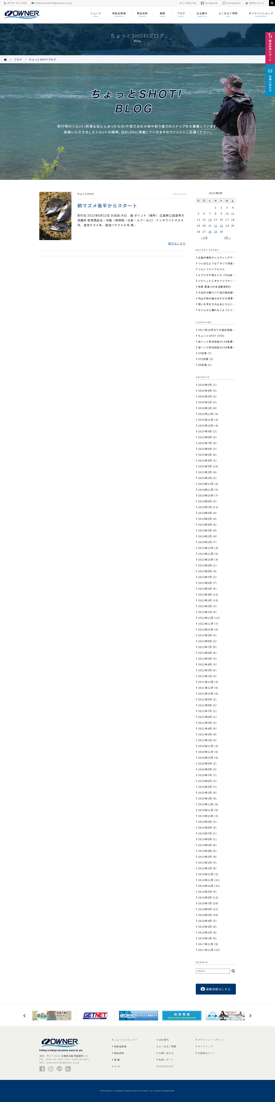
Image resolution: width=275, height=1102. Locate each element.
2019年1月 (205, 868)
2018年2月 (205, 932)
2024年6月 (205, 513)
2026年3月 (205, 396)
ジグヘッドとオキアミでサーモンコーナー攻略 (226, 280)
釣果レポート (166, 1059)
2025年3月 (205, 466)
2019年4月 (205, 850)
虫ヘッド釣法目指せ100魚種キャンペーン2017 (227, 341)
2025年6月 (205, 448)
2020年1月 (205, 798)
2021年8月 (205, 705)
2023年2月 (205, 606)
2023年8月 (205, 571)
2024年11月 (206, 489)
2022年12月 (206, 617)
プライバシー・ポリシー (211, 1039)
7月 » (227, 237)
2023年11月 (206, 553)
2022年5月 (205, 658)
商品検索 (119, 1053)
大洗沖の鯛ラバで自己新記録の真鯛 (219, 292)
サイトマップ (205, 1046)
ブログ (18, 59)
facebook (209, 3)
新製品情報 (120, 1046)
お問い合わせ (166, 1053)
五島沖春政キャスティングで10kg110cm (223, 257)
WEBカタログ (255, 3)
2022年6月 (205, 652)
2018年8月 (205, 897)
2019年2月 (205, 862)
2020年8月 (205, 769)
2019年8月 (205, 827)
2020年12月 (206, 746)
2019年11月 (206, 810)
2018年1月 (205, 938)
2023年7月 (205, 577)
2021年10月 (206, 693)
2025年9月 (205, 431)
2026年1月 (205, 408)
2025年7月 (205, 443)
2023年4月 (205, 594)
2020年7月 (205, 775)
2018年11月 (206, 880)
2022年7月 (205, 647)
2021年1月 (205, 740)
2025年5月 (205, 454)
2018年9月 (205, 891)
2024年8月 (205, 501)
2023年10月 (206, 559)
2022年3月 (205, 670)
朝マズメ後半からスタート (107, 205)
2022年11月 (206, 623)
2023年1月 (205, 612)
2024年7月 (205, 507)
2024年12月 (206, 483)
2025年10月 (206, 425)
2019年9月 (205, 821)
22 (215, 225)
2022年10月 (206, 629)
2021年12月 (206, 682)
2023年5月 (205, 588)
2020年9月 (205, 763)
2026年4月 (205, 390)
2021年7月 (205, 711)
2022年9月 (205, 635)
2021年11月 (206, 687)
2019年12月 (206, 804)
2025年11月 (206, 419)
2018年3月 (205, 926)
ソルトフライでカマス (211, 269)
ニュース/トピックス (125, 1039)
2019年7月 (205, 833)
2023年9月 (205, 565)
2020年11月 (206, 751)
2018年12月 (206, 874)
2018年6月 (205, 909)
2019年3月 (205, 856)
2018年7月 (205, 903)
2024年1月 (205, 542)
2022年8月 (205, 641)
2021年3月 (205, 734)
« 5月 (204, 237)
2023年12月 (206, 547)
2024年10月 (206, 495)
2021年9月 (205, 699)
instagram (231, 3)
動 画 (117, 1059)
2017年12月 (206, 944)
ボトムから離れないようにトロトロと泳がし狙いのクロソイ (234, 310)
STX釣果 (203, 359)
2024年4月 (205, 524)
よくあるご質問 (167, 1046)
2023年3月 (205, 600)
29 (215, 231)
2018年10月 (206, 885)
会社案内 (164, 1039)
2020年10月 (206, 757)
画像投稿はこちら (216, 989)
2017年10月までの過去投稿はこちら (220, 330)
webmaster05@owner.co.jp (51, 3)
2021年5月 (205, 722)
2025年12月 (206, 413)
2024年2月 (205, 536)
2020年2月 (205, 792)
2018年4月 (205, 920)
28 (210, 231)
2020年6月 (205, 781)
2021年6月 (205, 716)
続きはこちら (177, 243)
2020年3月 (205, 786)
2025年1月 (205, 478)
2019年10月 (206, 816)
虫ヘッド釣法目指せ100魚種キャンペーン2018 (227, 347)
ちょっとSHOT (85, 193)
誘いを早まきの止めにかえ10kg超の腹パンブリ (227, 304)
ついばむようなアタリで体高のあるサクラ (223, 263)
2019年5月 (205, 845)
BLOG (117, 1066)
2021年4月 (205, 728)
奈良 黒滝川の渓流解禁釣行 (214, 286)
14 (210, 219)
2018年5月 (205, 915)
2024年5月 (205, 518)
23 (221, 225)
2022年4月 (205, 664)
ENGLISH (191, 3)
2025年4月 (205, 460)
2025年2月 (205, 472)
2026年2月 (205, 402)
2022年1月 (205, 676)
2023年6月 (205, 582)
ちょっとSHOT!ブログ (42, 59)
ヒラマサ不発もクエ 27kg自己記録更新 (222, 275)
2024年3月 (205, 530)
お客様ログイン (206, 1053)
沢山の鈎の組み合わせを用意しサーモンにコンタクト (230, 298)
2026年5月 (205, 384)
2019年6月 (205, 839)
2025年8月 (205, 437)
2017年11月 (206, 950)
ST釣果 (202, 353)
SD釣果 (202, 364)
